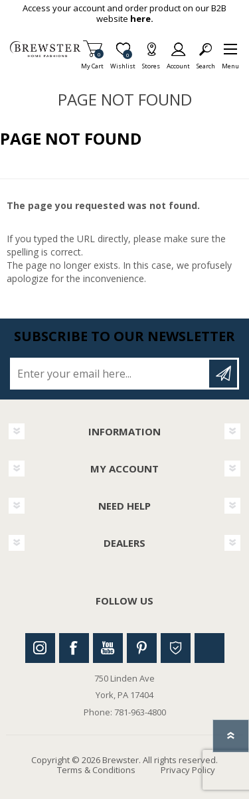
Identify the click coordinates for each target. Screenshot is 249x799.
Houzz (176, 648)
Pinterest (142, 648)
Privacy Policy (188, 770)
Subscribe (223, 374)
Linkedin (209, 648)
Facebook (74, 648)
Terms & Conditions (96, 770)
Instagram (40, 648)
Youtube (108, 648)
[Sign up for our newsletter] (110, 374)
